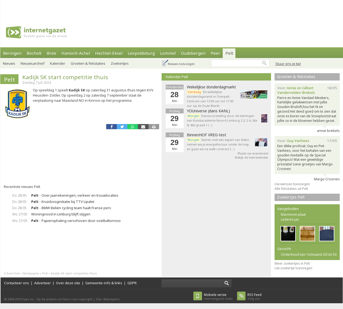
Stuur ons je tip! (288, 63)
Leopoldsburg (141, 53)
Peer (215, 53)
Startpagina (30, 273)
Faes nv (28, 299)
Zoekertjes (120, 63)
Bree (51, 53)
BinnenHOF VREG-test (206, 134)
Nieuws (9, 63)
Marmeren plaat (293, 214)
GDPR (132, 282)
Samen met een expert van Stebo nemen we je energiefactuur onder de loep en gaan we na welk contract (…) (218, 144)
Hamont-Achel (75, 53)
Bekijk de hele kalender (251, 157)
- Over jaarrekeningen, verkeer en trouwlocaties (74, 195)
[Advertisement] (74, 8)
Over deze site (68, 282)
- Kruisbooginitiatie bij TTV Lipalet (62, 201)
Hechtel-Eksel (108, 53)
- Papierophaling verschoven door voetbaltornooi (76, 220)
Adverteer (42, 282)
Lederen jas (290, 219)
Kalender (57, 63)
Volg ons (254, 297)
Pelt (229, 53)
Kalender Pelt (177, 76)
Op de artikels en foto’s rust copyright (64, 299)
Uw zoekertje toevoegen (293, 268)
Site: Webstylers (108, 299)
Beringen (12, 53)
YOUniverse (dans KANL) (208, 111)
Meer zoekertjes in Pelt (292, 263)
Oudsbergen (193, 53)
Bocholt (34, 53)
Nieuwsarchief (33, 63)
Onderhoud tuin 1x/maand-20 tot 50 (308, 254)
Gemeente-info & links (103, 282)
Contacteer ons (16, 282)
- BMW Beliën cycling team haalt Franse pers (71, 207)
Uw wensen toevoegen (292, 184)
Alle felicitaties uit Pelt (291, 188)
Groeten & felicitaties (88, 63)
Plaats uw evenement (253, 153)
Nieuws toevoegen (181, 64)
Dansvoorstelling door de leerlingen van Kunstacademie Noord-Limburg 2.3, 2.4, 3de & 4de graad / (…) (222, 120)
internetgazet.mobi (218, 297)
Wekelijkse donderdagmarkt (211, 87)
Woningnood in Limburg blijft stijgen (60, 214)
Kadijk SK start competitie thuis (65, 77)
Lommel (168, 53)
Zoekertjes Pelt (291, 197)
